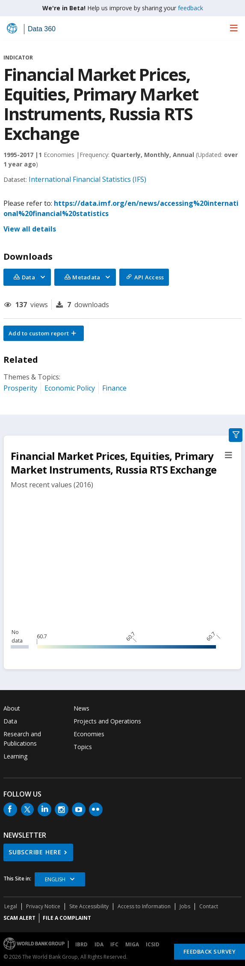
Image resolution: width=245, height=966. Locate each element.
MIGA (132, 944)
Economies (89, 734)
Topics (83, 747)
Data (10, 721)
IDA (98, 944)
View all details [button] (29, 229)
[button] (43, 333)
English (55, 879)
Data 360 (42, 29)
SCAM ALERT (19, 918)
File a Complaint (67, 918)
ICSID (152, 944)
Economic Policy (69, 388)
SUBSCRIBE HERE (35, 852)
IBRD (81, 944)
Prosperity (20, 388)
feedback (190, 8)
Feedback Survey (209, 951)
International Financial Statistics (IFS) (87, 179)
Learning (15, 756)
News (81, 708)
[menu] (234, 28)
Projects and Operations (107, 721)
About (11, 708)
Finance (114, 388)
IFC (114, 944)
